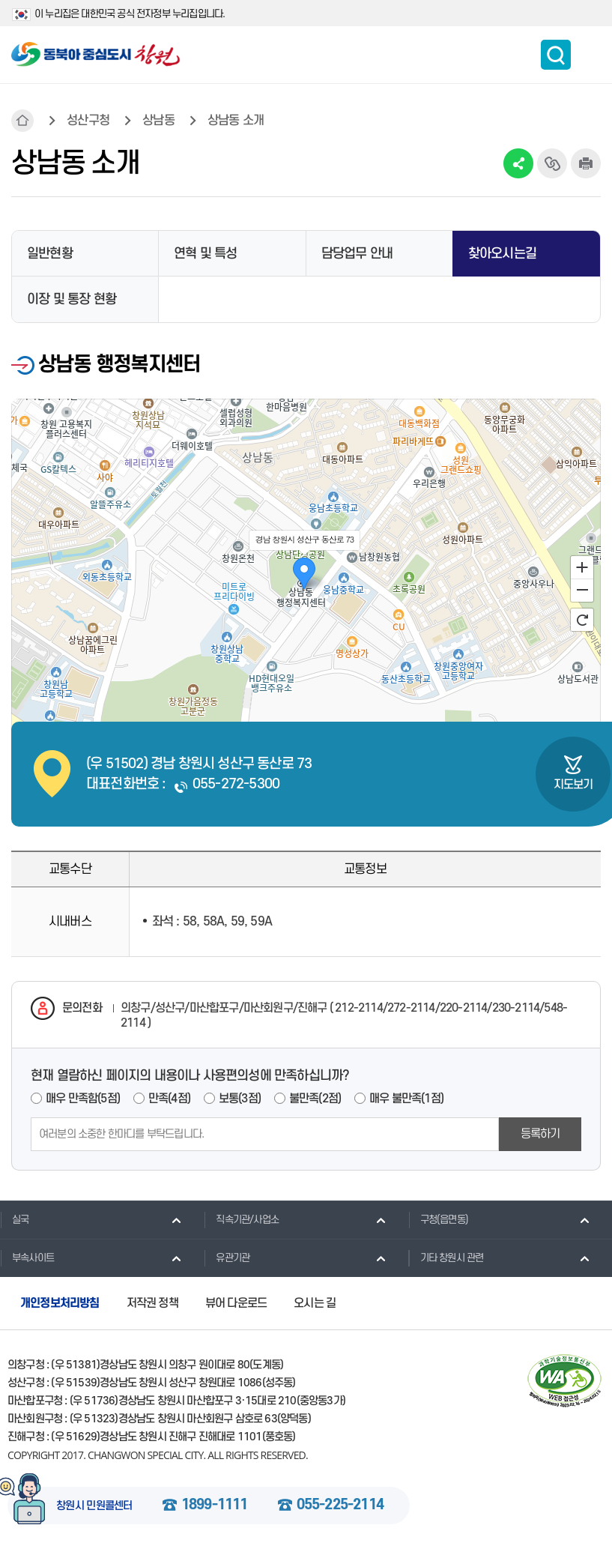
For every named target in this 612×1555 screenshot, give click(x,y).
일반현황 (50, 254)
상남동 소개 (235, 120)
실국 (14, 1219)
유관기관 (226, 1257)
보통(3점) (240, 1098)
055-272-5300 (236, 784)
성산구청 (88, 120)
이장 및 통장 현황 (71, 299)
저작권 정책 (152, 1303)
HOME (22, 120)
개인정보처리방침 (60, 1303)
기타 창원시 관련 (446, 1257)
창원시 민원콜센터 (94, 1506)
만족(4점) (169, 1098)
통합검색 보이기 (556, 55)
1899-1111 (214, 1505)
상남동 (158, 120)
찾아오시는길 (502, 254)
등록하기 (540, 1134)
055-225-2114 (340, 1505)
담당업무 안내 (357, 254)
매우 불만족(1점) (406, 1098)
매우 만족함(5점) (83, 1098)
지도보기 (573, 784)
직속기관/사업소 (241, 1219)
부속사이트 (27, 1257)
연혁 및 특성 (205, 254)
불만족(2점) (315, 1098)
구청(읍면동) (438, 1219)
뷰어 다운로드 (236, 1303)
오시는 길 (315, 1303)
